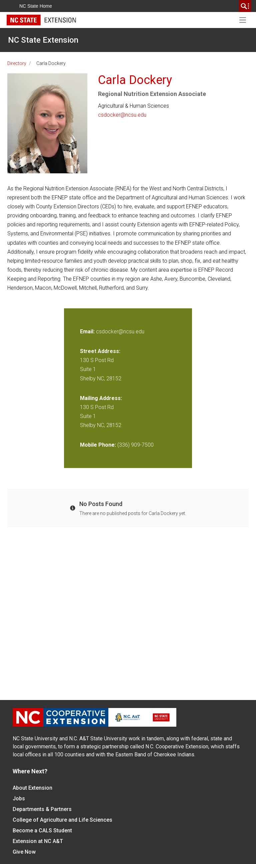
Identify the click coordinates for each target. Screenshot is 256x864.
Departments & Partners (42, 809)
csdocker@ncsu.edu (122, 115)
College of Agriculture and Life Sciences (62, 820)
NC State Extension (43, 40)
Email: (88, 331)
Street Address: (100, 351)
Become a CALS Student (42, 830)
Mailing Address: (101, 398)
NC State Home (35, 6)
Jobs (19, 798)
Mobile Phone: (98, 445)
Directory (16, 63)
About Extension (32, 788)
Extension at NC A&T (38, 841)
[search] (245, 6)
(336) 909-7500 (135, 445)
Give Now (24, 852)
